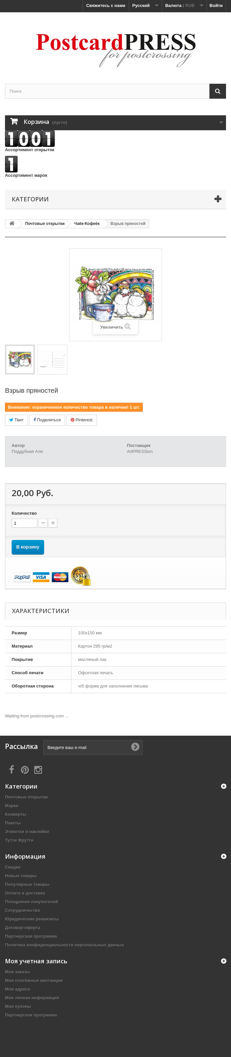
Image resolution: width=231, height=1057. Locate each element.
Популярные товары (27, 884)
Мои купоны (18, 1006)
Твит (16, 419)
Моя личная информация (32, 997)
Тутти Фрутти (19, 840)
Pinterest (82, 419)
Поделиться (47, 419)
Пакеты (13, 822)
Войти (216, 5)
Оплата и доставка (25, 893)
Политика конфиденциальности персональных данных (64, 944)
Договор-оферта (22, 927)
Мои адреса (17, 989)
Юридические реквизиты (32, 918)
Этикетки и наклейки (27, 831)
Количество (24, 513)
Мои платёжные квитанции (34, 980)
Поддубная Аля (27, 451)
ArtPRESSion (140, 451)
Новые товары (21, 875)
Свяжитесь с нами (105, 5)
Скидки (13, 867)
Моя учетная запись (36, 961)
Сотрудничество (22, 910)
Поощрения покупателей (31, 901)
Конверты (15, 814)
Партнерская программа (31, 936)
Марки (12, 805)
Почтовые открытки (26, 796)
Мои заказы (17, 971)
